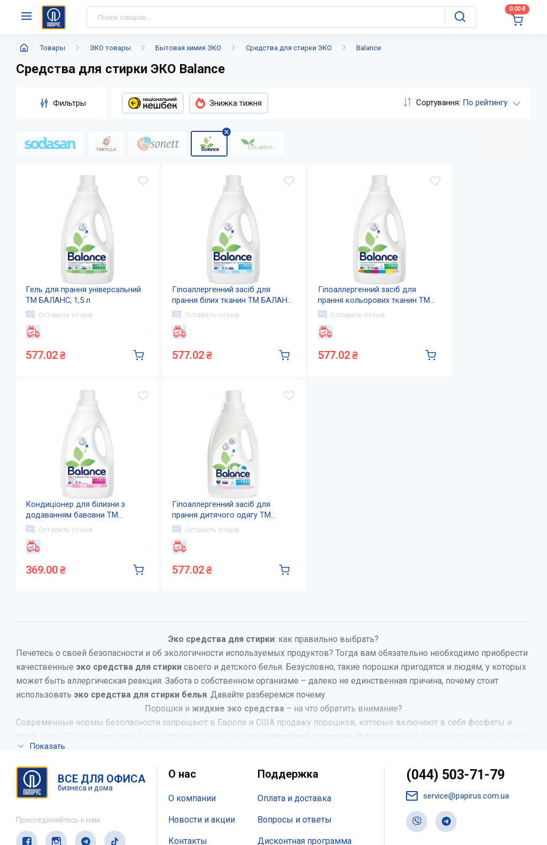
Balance (368, 48)
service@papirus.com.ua (457, 809)
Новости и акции (201, 832)
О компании (192, 811)
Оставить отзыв (60, 320)
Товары (52, 48)
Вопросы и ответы (294, 832)
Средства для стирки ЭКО (289, 48)
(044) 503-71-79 (455, 787)
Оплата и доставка (294, 811)
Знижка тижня (229, 103)
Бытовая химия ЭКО (188, 48)
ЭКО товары (110, 48)
